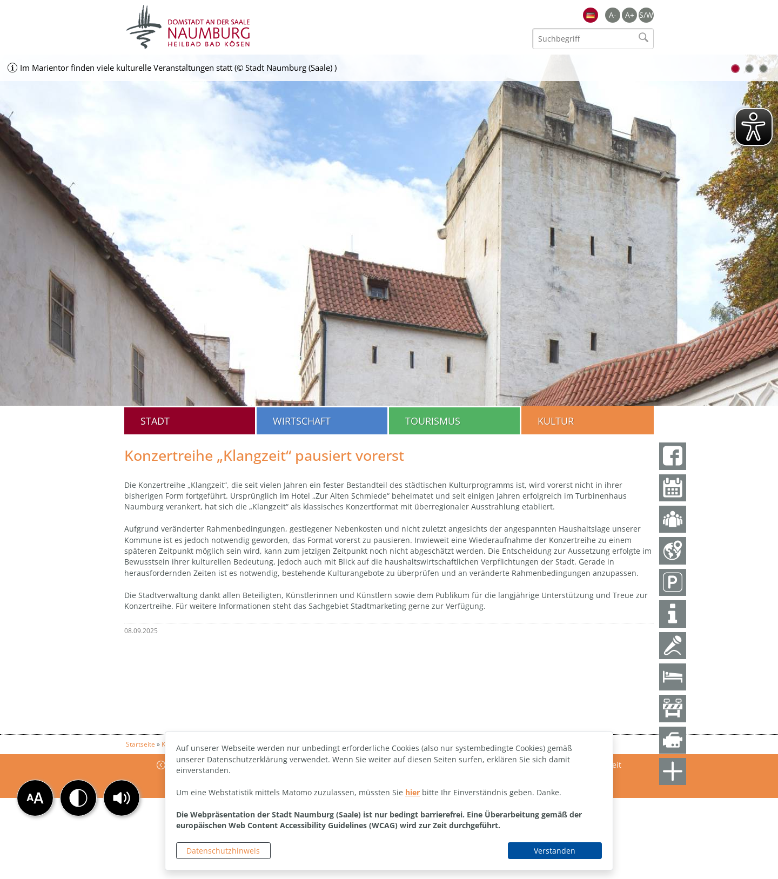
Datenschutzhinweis (223, 851)
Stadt (155, 420)
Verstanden (554, 851)
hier (412, 792)
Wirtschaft (302, 420)
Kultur (556, 420)
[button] (121, 798)
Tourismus (432, 420)
